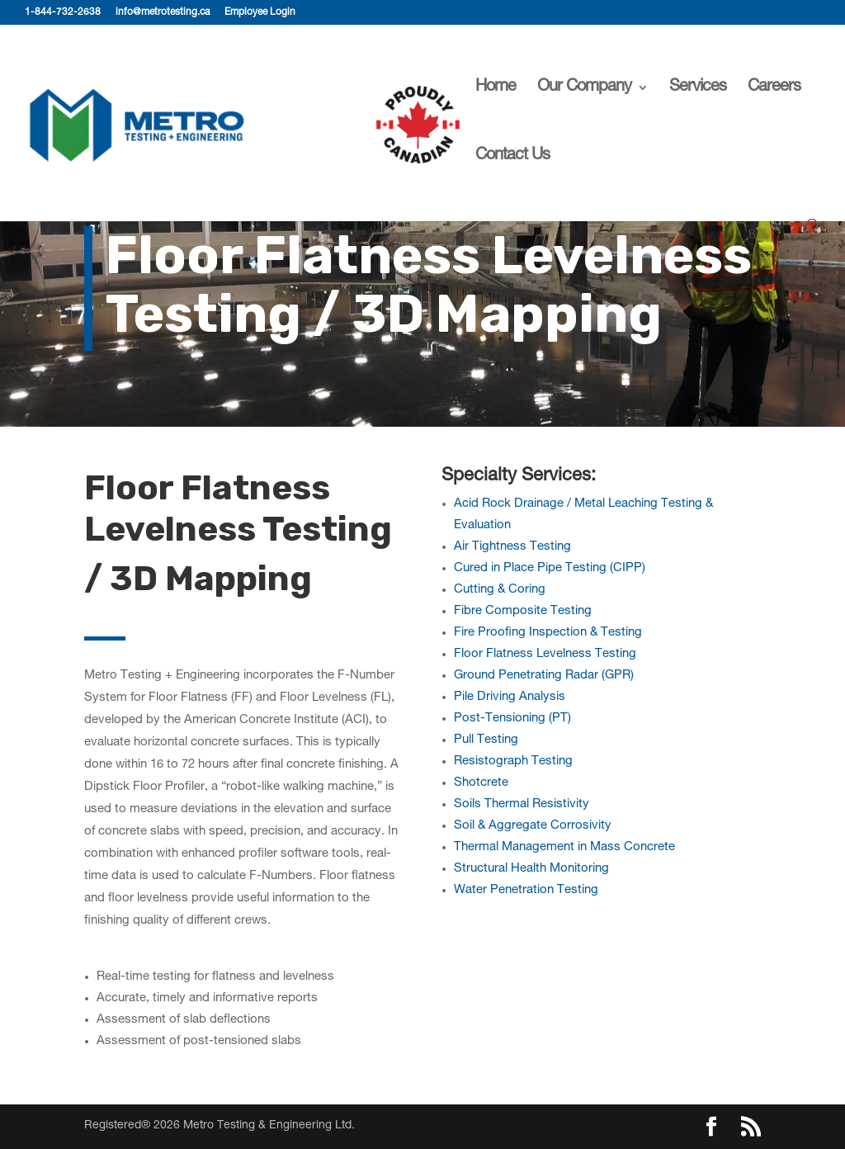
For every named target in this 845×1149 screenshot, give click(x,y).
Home (495, 89)
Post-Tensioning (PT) (512, 718)
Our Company (584, 89)
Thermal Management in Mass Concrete (564, 847)
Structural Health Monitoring (531, 869)
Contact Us (512, 157)
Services (697, 89)
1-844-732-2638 (63, 12)
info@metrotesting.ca (163, 12)
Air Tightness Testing (512, 547)
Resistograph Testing (513, 761)
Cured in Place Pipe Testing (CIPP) (549, 568)
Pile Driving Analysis (509, 697)
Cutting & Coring (499, 590)
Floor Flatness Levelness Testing (545, 654)
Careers (774, 89)
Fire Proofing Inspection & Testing (548, 633)
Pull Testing (486, 740)
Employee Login (259, 12)
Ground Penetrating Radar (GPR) (544, 675)
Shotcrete (481, 783)
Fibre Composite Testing (523, 611)
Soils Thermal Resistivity (521, 804)
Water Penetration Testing (526, 890)
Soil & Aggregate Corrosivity (532, 826)
